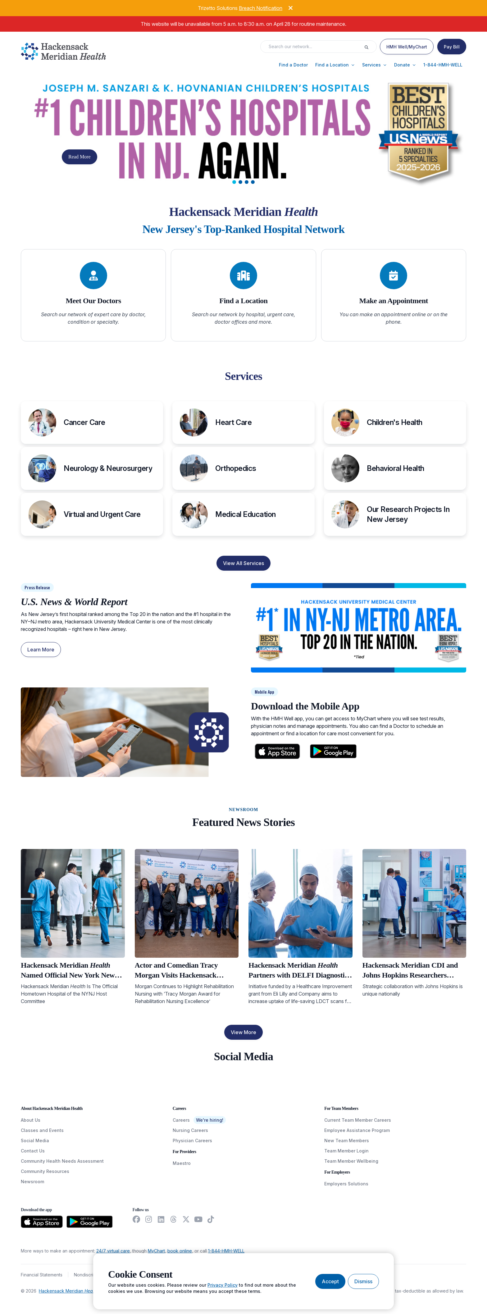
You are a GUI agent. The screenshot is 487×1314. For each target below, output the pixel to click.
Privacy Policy (222, 1285)
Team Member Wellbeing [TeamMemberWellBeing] (351, 1161)
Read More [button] (79, 156)
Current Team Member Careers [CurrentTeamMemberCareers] (357, 1120)
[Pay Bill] (451, 46)
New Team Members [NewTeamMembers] (346, 1140)
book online (179, 1250)
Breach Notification (260, 8)
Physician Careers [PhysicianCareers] (192, 1140)
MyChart (156, 1250)
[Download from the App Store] (42, 1222)
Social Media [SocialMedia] (35, 1140)
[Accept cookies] (330, 1281)
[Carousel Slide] (243, 134)
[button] (293, 65)
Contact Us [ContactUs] (33, 1150)
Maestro (182, 1163)
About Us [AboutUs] (30, 1120)
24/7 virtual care (113, 1250)
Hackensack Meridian (68, 1290)
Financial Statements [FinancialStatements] (41, 1274)
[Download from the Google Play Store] (89, 1222)
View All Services (243, 563)
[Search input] (314, 46)
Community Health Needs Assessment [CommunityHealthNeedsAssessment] (62, 1161)
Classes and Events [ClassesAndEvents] (42, 1130)
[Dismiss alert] (285, 7)
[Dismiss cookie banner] (363, 1281)
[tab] (234, 182)
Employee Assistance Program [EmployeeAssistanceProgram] (357, 1130)
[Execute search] (370, 46)
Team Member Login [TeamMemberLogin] (346, 1150)
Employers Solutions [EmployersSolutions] (346, 1183)
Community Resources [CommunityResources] (45, 1171)
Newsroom (32, 1181)
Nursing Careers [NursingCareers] (190, 1130)
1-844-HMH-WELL (226, 1250)
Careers (181, 1120)
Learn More (40, 649)
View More (243, 1032)
